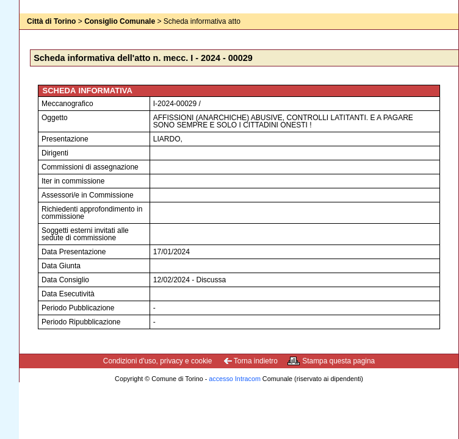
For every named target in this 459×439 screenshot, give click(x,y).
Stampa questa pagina (338, 361)
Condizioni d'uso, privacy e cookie (157, 361)
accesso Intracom (235, 378)
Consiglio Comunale (119, 21)
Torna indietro (256, 361)
